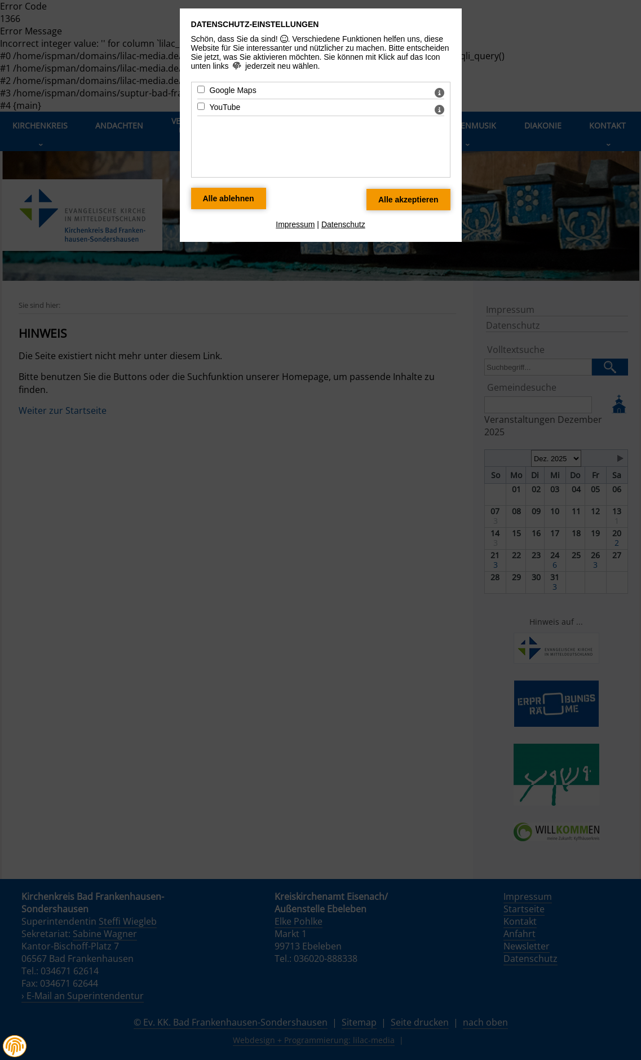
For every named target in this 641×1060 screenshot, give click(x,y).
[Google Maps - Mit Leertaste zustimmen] (201, 89)
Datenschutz (343, 224)
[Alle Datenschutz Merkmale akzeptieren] (408, 199)
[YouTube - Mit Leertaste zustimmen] (201, 106)
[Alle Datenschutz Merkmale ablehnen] (228, 198)
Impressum (295, 224)
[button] (15, 1046)
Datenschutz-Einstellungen (255, 24)
